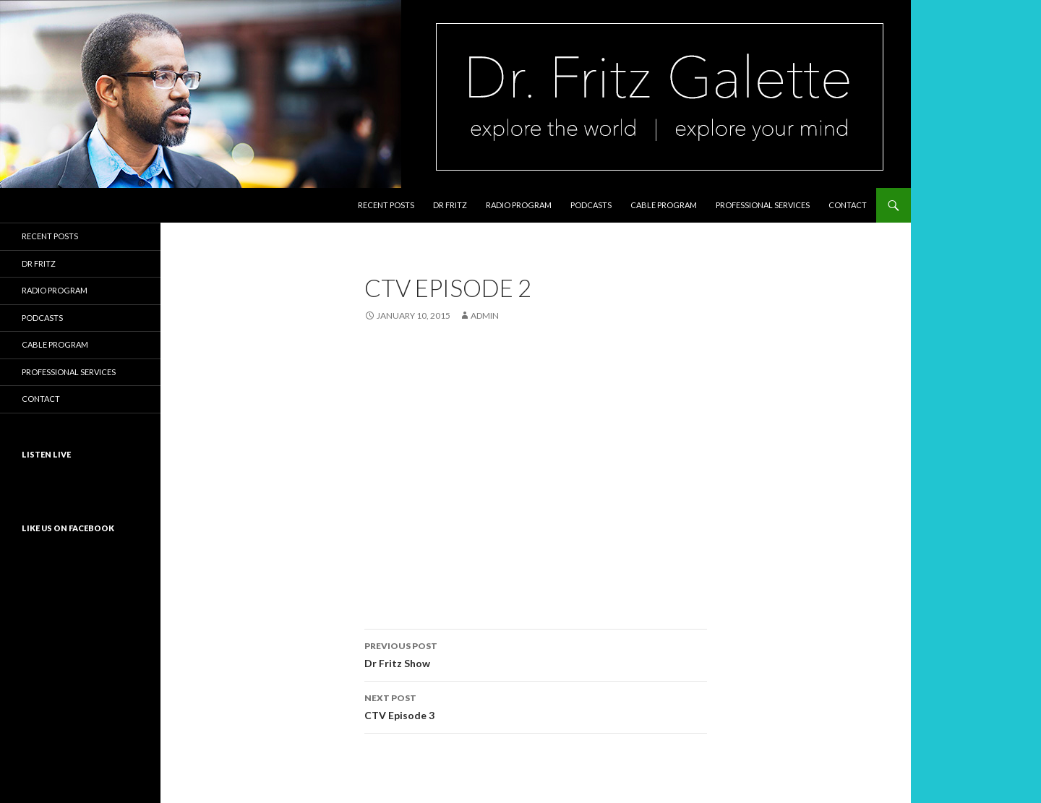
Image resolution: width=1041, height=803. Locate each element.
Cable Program (663, 205)
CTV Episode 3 (535, 705)
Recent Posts (386, 205)
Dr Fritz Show (535, 653)
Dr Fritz (450, 205)
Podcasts (591, 205)
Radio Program (519, 205)
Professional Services (763, 205)
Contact (847, 205)
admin (485, 315)
